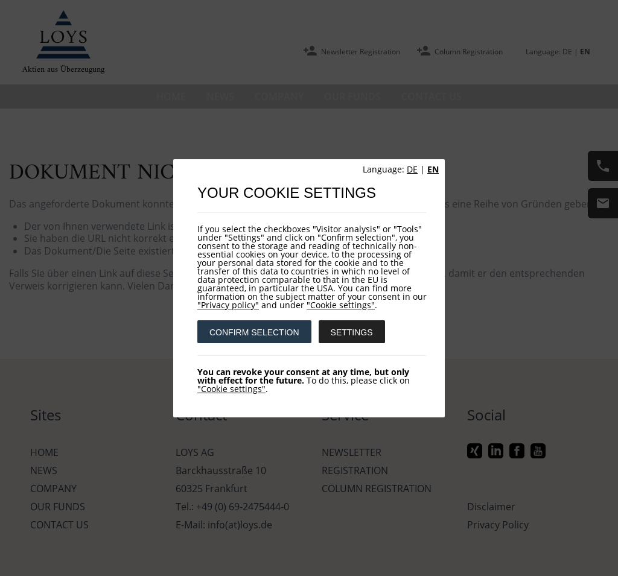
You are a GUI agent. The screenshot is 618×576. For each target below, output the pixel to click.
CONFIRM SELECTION (254, 332)
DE (412, 169)
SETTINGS (352, 332)
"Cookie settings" (341, 305)
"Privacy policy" (228, 305)
